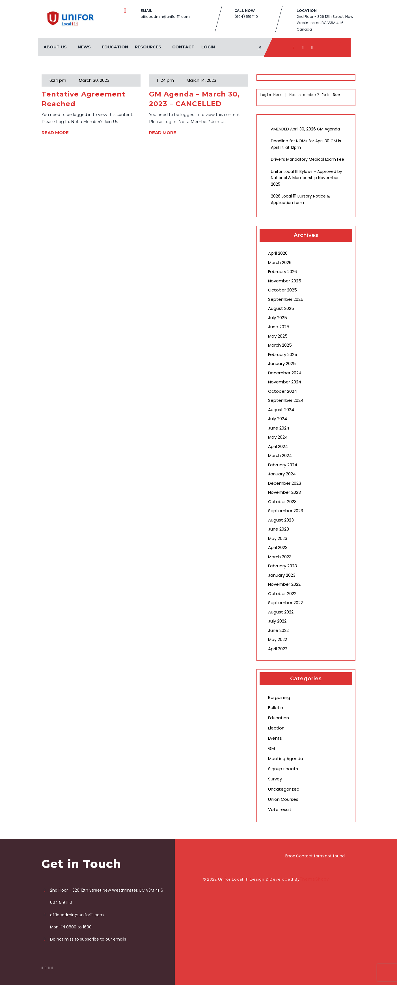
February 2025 (282, 354)
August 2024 (281, 410)
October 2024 (282, 391)
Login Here (271, 95)
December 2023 (284, 483)
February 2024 (282, 465)
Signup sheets (283, 769)
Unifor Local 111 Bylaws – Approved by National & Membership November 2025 (306, 178)
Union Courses (283, 799)
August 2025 (281, 308)
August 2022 (281, 612)
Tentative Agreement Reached (83, 99)
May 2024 (278, 437)
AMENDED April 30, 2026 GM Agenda (305, 129)
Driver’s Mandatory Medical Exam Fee (307, 159)
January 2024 (282, 474)
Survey (275, 779)
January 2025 (282, 363)
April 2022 (277, 649)
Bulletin (275, 708)
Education (114, 47)
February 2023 (282, 566)
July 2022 (277, 621)
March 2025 (280, 345)
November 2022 (284, 584)
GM (271, 748)
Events (275, 738)
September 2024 (285, 400)
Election (276, 728)
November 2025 (284, 281)
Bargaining (279, 697)
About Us (54, 47)
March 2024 (280, 455)
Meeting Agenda (285, 758)
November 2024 (284, 382)
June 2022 (278, 630)
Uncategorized (283, 789)
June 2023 (278, 529)
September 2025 (285, 299)
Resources (147, 47)
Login (207, 47)
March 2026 (280, 262)
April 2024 (278, 446)
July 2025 (277, 318)
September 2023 (285, 511)
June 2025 (278, 327)
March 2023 (280, 557)
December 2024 (284, 373)
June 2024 (278, 428)
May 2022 (277, 639)
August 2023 (281, 520)
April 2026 (278, 253)
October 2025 (282, 290)
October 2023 (282, 502)
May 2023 (277, 538)
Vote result (280, 809)
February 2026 (282, 271)
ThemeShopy (314, 879)
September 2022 (285, 603)
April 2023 (278, 547)
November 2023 (284, 492)
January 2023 (281, 575)
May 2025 (278, 336)
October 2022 (282, 593)
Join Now (331, 95)
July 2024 (277, 419)
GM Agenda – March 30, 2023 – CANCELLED (194, 99)
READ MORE (55, 132)
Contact (183, 47)
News (83, 47)
